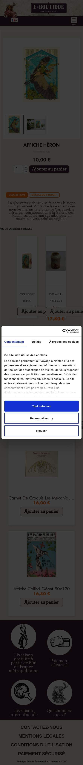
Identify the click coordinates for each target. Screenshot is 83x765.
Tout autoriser (41, 405)
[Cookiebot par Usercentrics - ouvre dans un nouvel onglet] (62, 331)
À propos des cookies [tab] (64, 341)
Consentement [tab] (14, 341)
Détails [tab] (36, 341)
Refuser (41, 430)
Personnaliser (41, 418)
